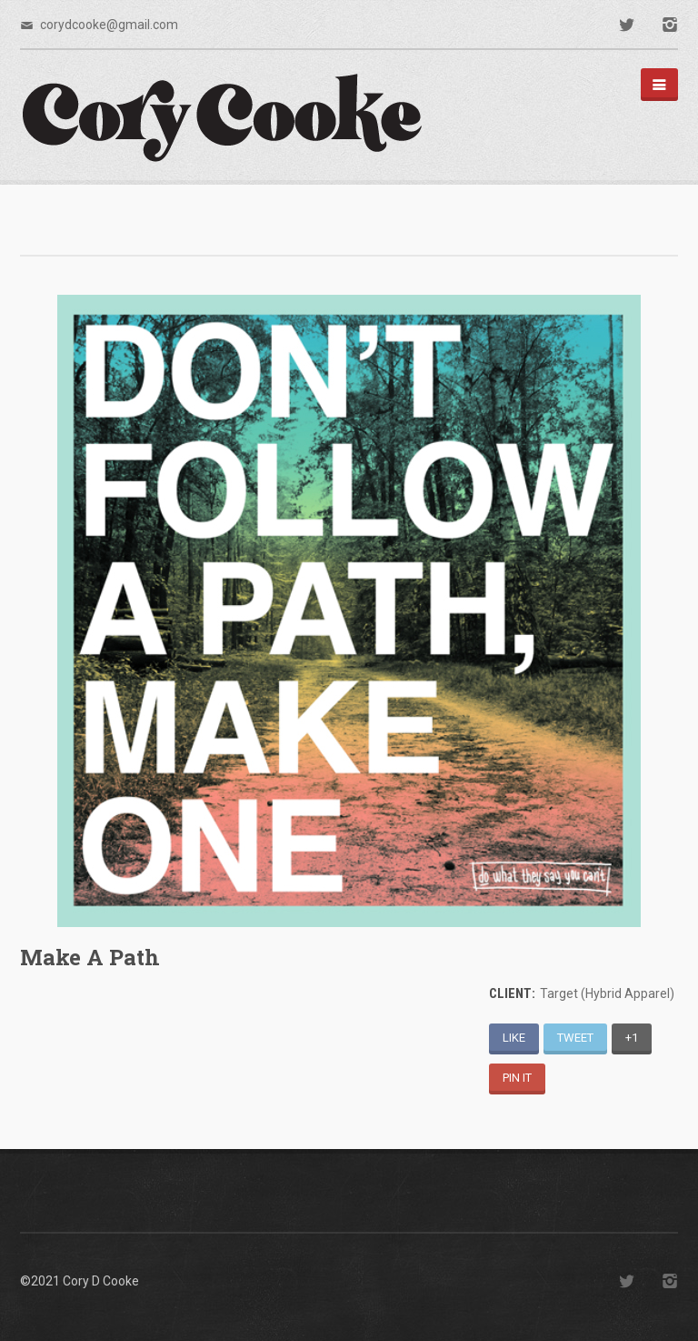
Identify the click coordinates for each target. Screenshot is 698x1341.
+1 (631, 1037)
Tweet (575, 1037)
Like (514, 1037)
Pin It (517, 1077)
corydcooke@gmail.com (109, 24)
